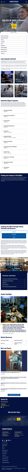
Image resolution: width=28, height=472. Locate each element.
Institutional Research (5, 460)
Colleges (3, 5)
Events (2, 43)
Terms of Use (23, 468)
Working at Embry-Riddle (5, 462)
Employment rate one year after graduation (7, 93)
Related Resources (4, 49)
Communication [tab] (14, 121)
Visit (14, 419)
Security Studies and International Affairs (9, 286)
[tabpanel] (14, 247)
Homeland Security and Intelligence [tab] (14, 147)
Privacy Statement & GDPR (17, 468)
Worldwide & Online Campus (18, 431)
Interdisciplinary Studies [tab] (14, 163)
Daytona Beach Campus (5, 340)
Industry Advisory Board (18, 340)
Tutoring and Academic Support (18, 343)
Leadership (3, 41)
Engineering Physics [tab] (14, 137)
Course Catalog (4, 451)
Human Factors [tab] (14, 152)
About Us (2, 39)
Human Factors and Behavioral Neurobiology (9, 278)
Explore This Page (13, 32)
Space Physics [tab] (14, 168)
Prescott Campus (4, 434)
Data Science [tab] (14, 132)
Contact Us (3, 53)
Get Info (14, 24)
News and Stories (4, 51)
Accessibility (3, 468)
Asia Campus (16, 434)
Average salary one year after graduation (20, 93)
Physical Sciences (5, 284)
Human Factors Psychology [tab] (14, 158)
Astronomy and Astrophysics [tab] (14, 116)
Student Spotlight (4, 47)
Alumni (3, 447)
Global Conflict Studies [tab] (14, 142)
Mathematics (4, 282)
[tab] (14, 231)
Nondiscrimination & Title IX (9, 468)
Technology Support (9, 469)
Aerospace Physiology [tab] (14, 111)
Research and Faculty (4, 37)
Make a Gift (3, 343)
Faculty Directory (4, 445)
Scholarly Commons (5, 450)
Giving (3, 448)
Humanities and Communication (7, 280)
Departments (3, 45)
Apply (14, 27)
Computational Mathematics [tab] (14, 126)
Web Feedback (4, 469)
